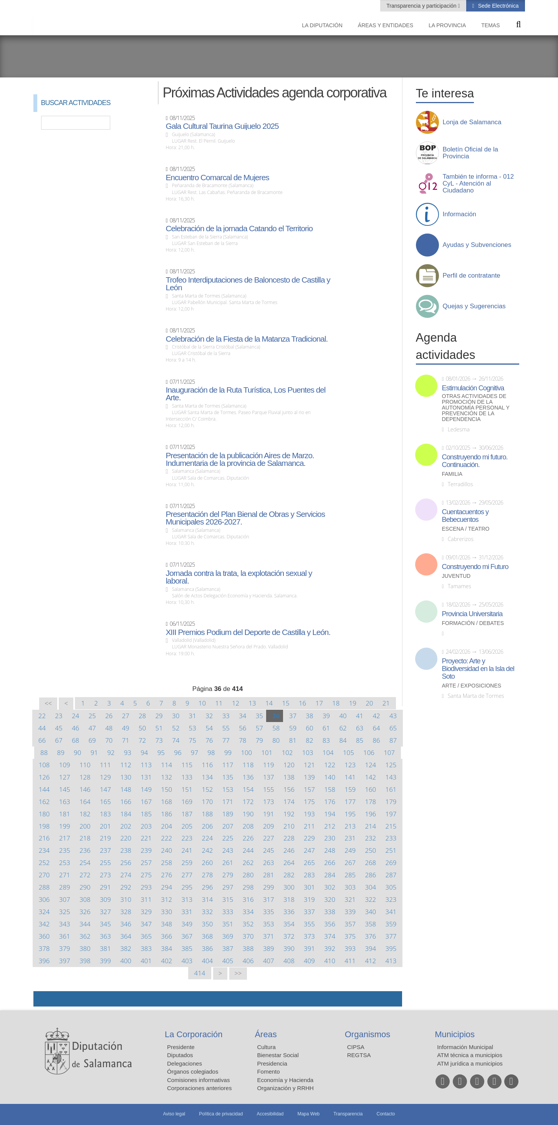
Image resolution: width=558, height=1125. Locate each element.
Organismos (368, 1034)
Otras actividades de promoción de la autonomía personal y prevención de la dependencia (476, 407)
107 (389, 752)
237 (105, 850)
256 (125, 862)
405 (227, 960)
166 (125, 801)
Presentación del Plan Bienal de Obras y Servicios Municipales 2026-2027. (245, 518)
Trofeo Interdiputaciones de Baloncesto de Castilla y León (248, 283)
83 (326, 740)
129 (105, 777)
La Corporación (193, 1034)
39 (326, 715)
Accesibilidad (270, 1114)
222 (166, 838)
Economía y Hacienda (285, 1080)
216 (44, 838)
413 (391, 960)
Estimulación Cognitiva (473, 388)
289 (64, 887)
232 (370, 838)
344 (85, 923)
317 (268, 899)
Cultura (266, 1047)
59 (292, 728)
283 (309, 874)
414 (199, 973)
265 (309, 862)
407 (268, 960)
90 (77, 752)
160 (370, 789)
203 (146, 826)
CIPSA (355, 1047)
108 (44, 764)
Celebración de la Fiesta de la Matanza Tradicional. (247, 339)
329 (146, 911)
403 (186, 960)
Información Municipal (465, 1047)
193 (309, 813)
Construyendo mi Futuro (475, 567)
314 (207, 899)
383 (146, 948)
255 (105, 862)
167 (146, 801)
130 (125, 777)
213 (350, 826)
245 (268, 850)
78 (242, 740)
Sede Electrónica (498, 6)
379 (64, 948)
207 (227, 826)
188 (207, 813)
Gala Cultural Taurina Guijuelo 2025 (222, 126)
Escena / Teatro (466, 529)
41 (359, 715)
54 (209, 728)
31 (192, 715)
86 (376, 740)
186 (166, 813)
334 (248, 911)
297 (227, 887)
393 (350, 948)
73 (159, 740)
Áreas (266, 1034)
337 (309, 911)
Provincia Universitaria (472, 614)
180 (44, 813)
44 (42, 728)
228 (289, 838)
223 (186, 838)
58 (276, 728)
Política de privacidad (221, 1114)
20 (369, 703)
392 (329, 948)
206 (207, 826)
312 (166, 899)
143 (391, 777)
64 (376, 728)
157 (309, 789)
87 (393, 740)
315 (227, 899)
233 (391, 838)
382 (125, 948)
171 (227, 801)
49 (125, 728)
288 (44, 887)
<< (48, 703)
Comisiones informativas (198, 1080)
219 (105, 838)
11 (218, 703)
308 (85, 899)
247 (309, 850)
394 (370, 948)
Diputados (180, 1055)
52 (175, 728)
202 (125, 826)
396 (44, 960)
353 (268, 923)
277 (186, 874)
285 (350, 874)
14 (269, 703)
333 (227, 911)
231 (350, 838)
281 (268, 874)
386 (207, 948)
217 (64, 838)
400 (125, 960)
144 (44, 789)
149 (146, 789)
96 (177, 752)
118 (248, 764)
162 (44, 801)
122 (329, 764)
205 (186, 826)
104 (328, 752)
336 (289, 911)
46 (75, 728)
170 (207, 801)
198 (44, 826)
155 (268, 789)
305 (391, 887)
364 (125, 936)
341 (391, 911)
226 (248, 838)
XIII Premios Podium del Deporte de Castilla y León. (248, 632)
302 (329, 887)
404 (207, 960)
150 (166, 789)
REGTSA (359, 1055)
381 (105, 948)
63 (359, 728)
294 (166, 887)
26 (109, 715)
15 (286, 703)
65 (393, 728)
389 (268, 948)
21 (386, 703)
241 (186, 850)
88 (44, 752)
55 (226, 728)
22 (42, 715)
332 (207, 911)
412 (370, 960)
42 (376, 715)
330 (166, 911)
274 (125, 874)
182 (85, 813)
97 (194, 752)
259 (186, 862)
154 (248, 789)
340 (370, 911)
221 (146, 838)
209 (268, 826)
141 (350, 777)
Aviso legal (174, 1114)
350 (207, 923)
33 (226, 715)
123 (350, 764)
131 (146, 777)
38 (309, 715)
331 (186, 911)
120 (289, 764)
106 (368, 752)
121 (309, 764)
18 (335, 703)
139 (309, 777)
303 (350, 887)
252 (44, 862)
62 (342, 728)
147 (105, 789)
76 (209, 740)
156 (289, 789)
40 (342, 715)
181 (64, 813)
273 (105, 874)
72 (142, 740)
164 (85, 801)
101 (267, 752)
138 (289, 777)
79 (259, 740)
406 (248, 960)
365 (146, 936)
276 (166, 874)
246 (289, 850)
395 (391, 948)
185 (146, 813)
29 (159, 715)
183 (105, 813)
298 (248, 887)
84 (342, 740)
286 (370, 874)
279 (227, 874)
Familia (452, 474)
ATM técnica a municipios (469, 1055)
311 (146, 899)
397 (64, 960)
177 (350, 801)
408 (289, 960)
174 (289, 801)
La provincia (447, 25)
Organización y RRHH (285, 1088)
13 (252, 703)
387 (227, 948)
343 (64, 923)
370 (248, 936)
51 (159, 728)
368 (207, 936)
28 (142, 715)
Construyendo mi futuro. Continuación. (475, 461)
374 (329, 936)
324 (44, 911)
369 (227, 936)
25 (92, 715)
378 (44, 948)
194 (329, 813)
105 (348, 752)
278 (207, 874)
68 (75, 740)
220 (125, 838)
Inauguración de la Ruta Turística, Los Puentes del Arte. (245, 393)
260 (207, 862)
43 (393, 715)
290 (85, 887)
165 (105, 801)
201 (105, 826)
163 (64, 801)
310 (125, 899)
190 (248, 813)
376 (370, 936)
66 (42, 740)
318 (289, 899)
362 (85, 936)
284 (329, 874)
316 (248, 899)
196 (370, 813)
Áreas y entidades (385, 25)
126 (44, 777)
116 (207, 764)
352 (248, 923)
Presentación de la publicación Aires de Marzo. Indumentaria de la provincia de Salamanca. (240, 459)
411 (350, 960)
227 (268, 838)
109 (64, 764)
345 (105, 923)
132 (166, 777)
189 (227, 813)
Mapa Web (308, 1114)
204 (166, 826)
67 (58, 740)
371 (268, 936)
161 (391, 789)
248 (329, 850)
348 (166, 923)
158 (329, 789)
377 (391, 936)
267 (350, 862)
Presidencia (272, 1063)
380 (85, 948)
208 (248, 826)
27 (125, 715)
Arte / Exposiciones (472, 686)
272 (85, 874)
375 (350, 936)
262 (248, 862)
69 (92, 740)
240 (166, 850)
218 (85, 838)
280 (248, 874)
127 (64, 777)
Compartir (43, 999)
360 (44, 936)
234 (44, 850)
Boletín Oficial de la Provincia (470, 153)
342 (44, 923)
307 (64, 899)
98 (211, 752)
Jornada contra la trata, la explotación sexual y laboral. (239, 577)
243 (227, 850)
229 (309, 838)
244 (248, 850)
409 (309, 960)
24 (75, 715)
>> (238, 973)
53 (192, 728)
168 (166, 801)
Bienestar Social (277, 1055)
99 (228, 752)
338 (329, 911)
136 (248, 777)
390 (289, 948)
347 (146, 923)
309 (105, 899)
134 (207, 777)
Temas (490, 25)
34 (242, 715)
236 (85, 850)
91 (94, 752)
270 (44, 874)
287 (391, 874)
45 (58, 728)
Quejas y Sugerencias (474, 306)
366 (166, 936)
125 (391, 764)
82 (309, 740)
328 (125, 911)
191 (268, 813)
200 (85, 826)
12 (235, 703)
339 (350, 911)
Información (460, 214)
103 (307, 752)
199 (64, 826)
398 (85, 960)
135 (227, 777)
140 (329, 777)
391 (309, 948)
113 (146, 764)
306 (44, 899)
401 (146, 960)
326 (85, 911)
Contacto (386, 1114)
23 (58, 715)
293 (146, 887)
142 (370, 777)
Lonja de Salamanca (472, 122)
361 (64, 936)
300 (289, 887)
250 (370, 850)
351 (227, 923)
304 (370, 887)
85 (359, 740)
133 (186, 777)
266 (329, 862)
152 (207, 789)
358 (370, 923)
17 (319, 703)
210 (289, 826)
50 (142, 728)
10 (202, 703)
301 (309, 887)
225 (227, 838)
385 (186, 948)
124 (370, 764)
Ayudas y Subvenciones (477, 245)
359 (391, 923)
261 (227, 862)
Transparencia (348, 1114)
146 (85, 789)
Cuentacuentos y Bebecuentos (465, 515)
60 (309, 728)
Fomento (268, 1071)
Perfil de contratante (471, 275)
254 (85, 862)
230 (329, 838)
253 (64, 862)
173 (268, 801)
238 (125, 850)
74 (175, 740)
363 (105, 936)
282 (289, 874)
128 (85, 777)
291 (105, 887)
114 (166, 764)
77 (226, 740)
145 (64, 789)
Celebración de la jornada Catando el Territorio (239, 228)
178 (370, 801)
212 (329, 826)
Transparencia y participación (422, 6)
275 (146, 874)
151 (186, 789)
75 (192, 740)
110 (85, 764)
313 (186, 899)
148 (125, 789)
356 (329, 923)
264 (289, 862)
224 (207, 838)
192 (289, 813)
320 (329, 899)
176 (329, 801)
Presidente (181, 1047)
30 (175, 715)
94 (144, 752)
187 (186, 813)
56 (242, 728)
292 (125, 887)
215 (391, 826)
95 (161, 752)
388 (248, 948)
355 (309, 923)
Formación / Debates (473, 623)
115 (186, 764)
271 (64, 874)
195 (350, 813)
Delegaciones (184, 1063)
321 (350, 899)
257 (146, 862)
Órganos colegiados (192, 1071)
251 (391, 850)
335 (268, 911)
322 (370, 899)
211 (309, 826)
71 (125, 740)
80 (276, 740)
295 (186, 887)
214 (370, 826)
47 (92, 728)
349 (186, 923)
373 (309, 936)
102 (287, 752)
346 (125, 923)
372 (289, 936)
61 (326, 728)
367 (186, 936)
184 (125, 813)
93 (127, 752)
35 (259, 715)
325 (64, 911)
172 (248, 801)
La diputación (322, 25)
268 (370, 862)
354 (289, 923)
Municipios (455, 1034)
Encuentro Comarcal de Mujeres (217, 177)
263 (268, 862)
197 (391, 813)
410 (329, 960)
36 (276, 715)
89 (61, 752)
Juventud (456, 576)
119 (268, 764)
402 (166, 960)
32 (209, 715)
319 (309, 899)
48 (109, 728)
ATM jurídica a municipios (470, 1063)
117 (227, 764)
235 (64, 850)
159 (350, 789)
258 (166, 862)
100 (246, 752)
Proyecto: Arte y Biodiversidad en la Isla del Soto (478, 668)
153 (227, 789)
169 (186, 801)
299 (268, 887)
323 (391, 899)
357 (350, 923)
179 (391, 801)
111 (105, 764)
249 (350, 850)
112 (125, 764)
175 (309, 801)
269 (391, 862)
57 (259, 728)
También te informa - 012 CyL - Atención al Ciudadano (478, 183)
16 (302, 703)
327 (105, 911)
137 (268, 777)
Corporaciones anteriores (199, 1088)
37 (292, 715)
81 (292, 740)
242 (207, 850)
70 (109, 740)
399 (105, 960)
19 (352, 703)
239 (146, 850)
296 (207, 887)
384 (166, 948)
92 (110, 752)
